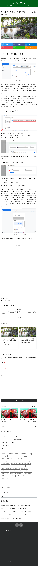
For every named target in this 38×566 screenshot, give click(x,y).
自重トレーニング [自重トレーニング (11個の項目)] (21, 475)
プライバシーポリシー (6, 448)
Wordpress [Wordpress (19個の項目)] (17, 456)
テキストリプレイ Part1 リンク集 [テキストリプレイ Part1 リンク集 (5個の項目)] (9, 461)
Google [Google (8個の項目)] (4, 456)
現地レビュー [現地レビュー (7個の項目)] (5, 473)
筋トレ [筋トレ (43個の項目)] (13, 473)
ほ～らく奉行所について (7, 445)
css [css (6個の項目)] (29, 453)
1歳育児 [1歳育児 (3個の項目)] (11, 453)
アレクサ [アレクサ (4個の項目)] (25, 456)
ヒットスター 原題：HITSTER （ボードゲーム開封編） (15, 515)
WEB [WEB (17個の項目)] (10, 456)
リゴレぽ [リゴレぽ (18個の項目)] (24, 468)
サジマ (19, 309)
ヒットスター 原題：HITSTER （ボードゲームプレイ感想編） (16, 511)
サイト (3, 375)
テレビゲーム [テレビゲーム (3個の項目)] (21, 461)
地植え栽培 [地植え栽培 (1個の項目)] (14, 470)
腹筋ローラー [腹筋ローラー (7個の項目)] (5, 475)
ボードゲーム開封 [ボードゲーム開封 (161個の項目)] (6, 468)
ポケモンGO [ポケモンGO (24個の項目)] (16, 468)
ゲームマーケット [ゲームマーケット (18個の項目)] (18, 458)
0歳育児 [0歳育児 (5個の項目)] (4, 453)
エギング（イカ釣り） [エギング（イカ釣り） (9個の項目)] (7, 458)
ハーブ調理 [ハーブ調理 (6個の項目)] (14, 463)
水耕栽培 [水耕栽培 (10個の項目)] (28, 470)
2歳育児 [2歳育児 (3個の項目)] (17, 453)
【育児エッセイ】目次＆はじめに (9, 442)
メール (3, 368)
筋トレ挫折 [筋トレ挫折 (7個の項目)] (20, 473)
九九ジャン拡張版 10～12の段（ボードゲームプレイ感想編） (15, 505)
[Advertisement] (19, 258)
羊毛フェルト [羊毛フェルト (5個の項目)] (28, 473)
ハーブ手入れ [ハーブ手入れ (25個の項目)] (30, 461)
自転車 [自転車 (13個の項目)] (13, 475)
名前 (3, 362)
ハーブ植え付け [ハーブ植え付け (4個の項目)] (5, 463)
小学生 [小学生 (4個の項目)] (21, 470)
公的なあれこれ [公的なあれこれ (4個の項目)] (5, 470)
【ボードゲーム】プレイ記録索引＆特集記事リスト (13, 439)
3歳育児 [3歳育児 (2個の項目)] (24, 453)
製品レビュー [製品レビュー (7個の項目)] (5, 478)
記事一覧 (19, 317)
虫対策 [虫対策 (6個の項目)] (30, 475)
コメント (3, 381)
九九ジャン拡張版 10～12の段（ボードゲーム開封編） (14, 508)
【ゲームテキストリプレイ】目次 (9, 436)
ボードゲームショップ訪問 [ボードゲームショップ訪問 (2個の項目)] (25, 463)
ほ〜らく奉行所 (19, 3)
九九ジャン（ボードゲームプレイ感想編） (11, 518)
